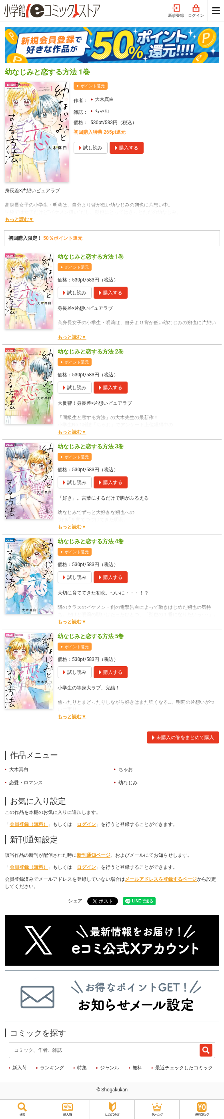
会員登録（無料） (29, 824)
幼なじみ (128, 783)
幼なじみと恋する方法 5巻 (91, 636)
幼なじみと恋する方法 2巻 (91, 351)
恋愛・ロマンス (26, 783)
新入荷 (19, 1068)
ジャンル (109, 1068)
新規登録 (176, 11)
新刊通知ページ (93, 855)
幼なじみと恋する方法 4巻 (91, 541)
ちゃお (102, 111)
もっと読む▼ (19, 219)
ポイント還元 (93, 86)
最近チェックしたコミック (184, 1068)
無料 (137, 1068)
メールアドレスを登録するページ (161, 879)
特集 (82, 1068)
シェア (75, 901)
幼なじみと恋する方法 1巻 (91, 256)
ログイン (196, 11)
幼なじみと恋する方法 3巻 (91, 446)
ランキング (52, 1068)
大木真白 (104, 99)
